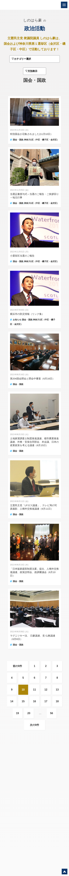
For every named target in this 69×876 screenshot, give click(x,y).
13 (57, 689)
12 (45, 689)
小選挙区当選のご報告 (22, 255)
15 (23, 701)
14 (11, 701)
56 (51, 713)
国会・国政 (18, 139)
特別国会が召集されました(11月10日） (31, 134)
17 (45, 701)
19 (17, 713)
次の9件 (34, 725)
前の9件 (17, 666)
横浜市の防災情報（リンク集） (27, 314)
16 (34, 701)
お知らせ (17, 319)
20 (28, 713)
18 (57, 701)
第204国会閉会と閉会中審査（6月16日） (32, 378)
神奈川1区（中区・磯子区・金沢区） (41, 139)
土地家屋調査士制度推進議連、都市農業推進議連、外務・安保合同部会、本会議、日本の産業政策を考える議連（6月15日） (34, 442)
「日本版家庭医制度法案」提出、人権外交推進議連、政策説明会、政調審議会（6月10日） (34, 572)
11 (34, 689)
